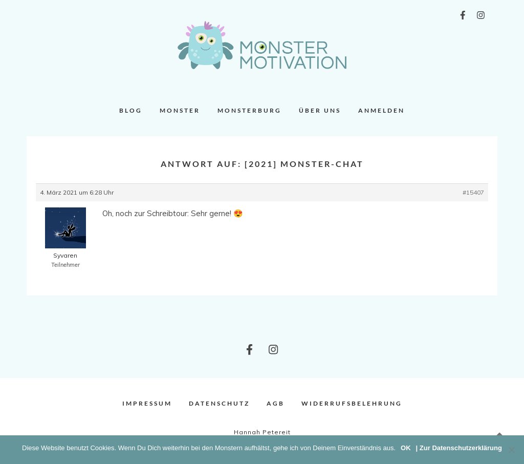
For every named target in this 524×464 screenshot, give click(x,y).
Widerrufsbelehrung (351, 403)
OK (406, 448)
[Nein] (511, 450)
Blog (130, 110)
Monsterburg (249, 110)
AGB (276, 403)
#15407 (473, 192)
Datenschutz (219, 403)
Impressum (147, 403)
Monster (180, 110)
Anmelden (381, 110)
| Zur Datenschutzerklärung (459, 448)
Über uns (320, 110)
